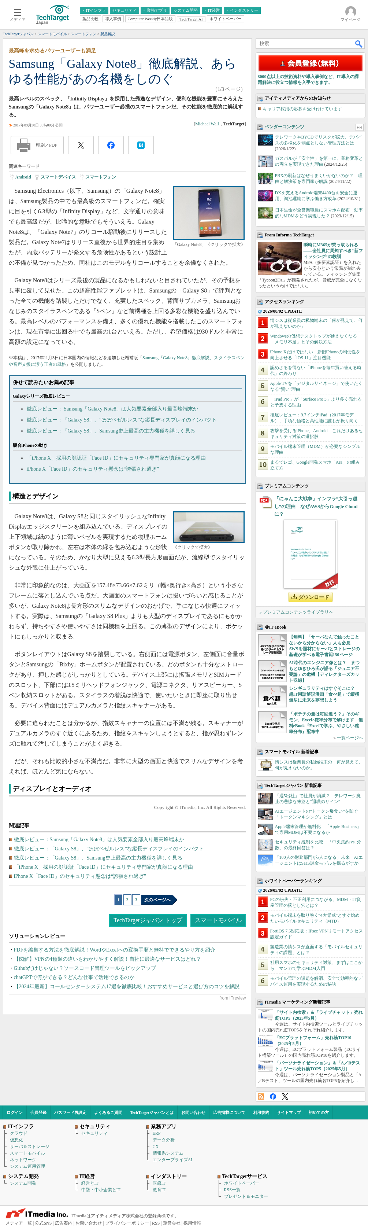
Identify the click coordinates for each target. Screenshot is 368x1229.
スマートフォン (100, 177)
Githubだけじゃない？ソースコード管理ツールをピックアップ (85, 968)
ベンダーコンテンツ (284, 126)
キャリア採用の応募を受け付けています (302, 108)
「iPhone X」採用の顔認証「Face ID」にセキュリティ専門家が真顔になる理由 (116, 458)
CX (156, 1146)
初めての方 (319, 1112)
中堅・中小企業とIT (100, 1189)
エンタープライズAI (173, 1159)
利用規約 (261, 1112)
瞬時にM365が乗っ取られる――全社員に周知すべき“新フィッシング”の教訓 (333, 250)
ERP (157, 1133)
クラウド (18, 1133)
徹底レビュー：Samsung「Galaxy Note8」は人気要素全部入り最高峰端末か (99, 839)
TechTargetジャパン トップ (148, 920)
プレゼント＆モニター (246, 1196)
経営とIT (89, 1183)
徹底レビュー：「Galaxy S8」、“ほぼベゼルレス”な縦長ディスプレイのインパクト (122, 420)
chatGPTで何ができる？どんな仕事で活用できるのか (74, 977)
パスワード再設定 (70, 1112)
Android (23, 177)
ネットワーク (23, 1159)
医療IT (159, 1183)
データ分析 (164, 1139)
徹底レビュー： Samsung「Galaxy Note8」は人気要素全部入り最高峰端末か (112, 409)
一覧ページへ (350, 737)
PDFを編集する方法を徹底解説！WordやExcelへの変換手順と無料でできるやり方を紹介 (114, 950)
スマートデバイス (58, 177)
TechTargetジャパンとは (152, 1112)
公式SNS (43, 1223)
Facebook (273, 1096)
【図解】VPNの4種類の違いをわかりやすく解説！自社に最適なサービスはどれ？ (107, 959)
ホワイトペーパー (241, 1183)
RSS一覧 (232, 1189)
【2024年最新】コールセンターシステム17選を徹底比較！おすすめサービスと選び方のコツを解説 (126, 986)
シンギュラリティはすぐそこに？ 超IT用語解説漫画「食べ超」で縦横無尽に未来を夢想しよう (324, 694)
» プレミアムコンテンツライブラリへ (296, 612)
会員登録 (38, 1112)
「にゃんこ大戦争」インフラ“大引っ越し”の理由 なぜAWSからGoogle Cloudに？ (316, 506)
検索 (359, 43)
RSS (261, 1096)
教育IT (159, 1189)
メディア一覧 (18, 1223)
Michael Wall (207, 123)
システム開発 (23, 1183)
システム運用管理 (27, 1166)
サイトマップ (289, 1112)
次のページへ (157, 899)
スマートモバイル (218, 920)
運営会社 (172, 1223)
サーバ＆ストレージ (29, 1146)
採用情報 (192, 1223)
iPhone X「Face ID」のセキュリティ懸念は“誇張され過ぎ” (93, 469)
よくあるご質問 (108, 1112)
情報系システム (168, 1153)
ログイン (15, 1112)
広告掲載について (229, 1112)
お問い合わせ (193, 1112)
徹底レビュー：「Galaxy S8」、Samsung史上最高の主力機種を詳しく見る (111, 431)
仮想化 (16, 1139)
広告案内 (64, 1223)
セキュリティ (94, 1133)
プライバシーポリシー (127, 1223)
